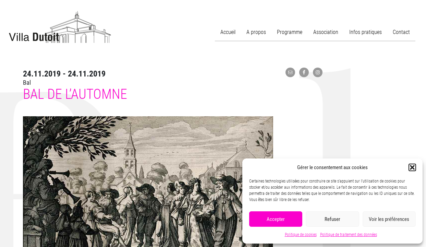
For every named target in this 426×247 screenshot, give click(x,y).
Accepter (276, 219)
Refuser (332, 219)
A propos (256, 32)
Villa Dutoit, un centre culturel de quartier (60, 27)
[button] (412, 167)
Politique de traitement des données (348, 234)
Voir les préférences (389, 219)
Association (325, 32)
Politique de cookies (301, 234)
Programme (289, 32)
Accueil (227, 32)
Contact (401, 32)
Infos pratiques (365, 32)
